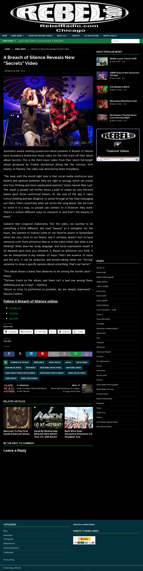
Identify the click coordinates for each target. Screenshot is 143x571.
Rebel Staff (101, 272)
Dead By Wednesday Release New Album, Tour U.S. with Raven (46, 434)
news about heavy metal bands (20, 373)
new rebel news (73, 367)
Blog (5, 531)
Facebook (15, 308)
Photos (99, 380)
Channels (100, 342)
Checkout (100, 347)
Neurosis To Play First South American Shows (16, 432)
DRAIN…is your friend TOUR (123, 59)
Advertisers (101, 333)
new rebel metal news (50, 367)
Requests (100, 403)
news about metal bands (52, 373)
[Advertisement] (117, 213)
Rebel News (16, 35)
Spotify (13, 319)
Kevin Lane (100, 291)
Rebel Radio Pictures (105, 389)
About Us (61, 35)
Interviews (100, 370)
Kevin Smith (101, 296)
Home (4, 35)
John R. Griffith (102, 286)
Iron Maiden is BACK (119, 87)
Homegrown (8, 539)
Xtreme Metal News (11, 548)
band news (39, 362)
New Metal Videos (104, 426)
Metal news (81, 362)
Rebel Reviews (9, 543)
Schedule (100, 324)
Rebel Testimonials (104, 398)
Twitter (13, 313)
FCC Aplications (91, 35)
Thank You (100, 412)
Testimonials (8, 552)
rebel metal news (77, 373)
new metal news (13, 367)
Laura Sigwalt (102, 300)
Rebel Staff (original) (104, 277)
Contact (76, 35)
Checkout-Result (103, 352)
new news (30, 367)
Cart (98, 338)
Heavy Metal (55, 362)
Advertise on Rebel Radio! (40, 35)
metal (68, 362)
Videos (99, 417)
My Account (101, 375)
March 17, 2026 (117, 90)
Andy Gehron (102, 282)
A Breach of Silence (20, 362)
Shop (98, 408)
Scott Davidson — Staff (106, 310)
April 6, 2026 (116, 61)
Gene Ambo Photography (107, 384)
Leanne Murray (102, 305)
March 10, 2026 (117, 121)
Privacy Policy (110, 35)
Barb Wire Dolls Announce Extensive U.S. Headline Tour (79, 434)
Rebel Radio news (29, 378)
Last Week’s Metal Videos (107, 422)
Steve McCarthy (103, 319)
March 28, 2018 (13, 71)
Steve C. (99, 314)
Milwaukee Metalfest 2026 (123, 101)
